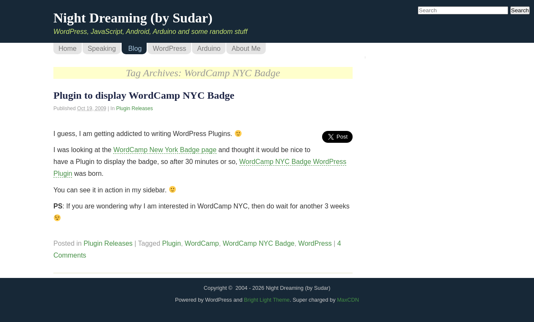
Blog (135, 48)
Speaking (102, 48)
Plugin (171, 243)
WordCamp (202, 243)
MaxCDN (348, 300)
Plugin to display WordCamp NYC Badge (143, 95)
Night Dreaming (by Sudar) (132, 17)
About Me (245, 48)
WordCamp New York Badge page (164, 149)
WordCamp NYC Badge (258, 243)
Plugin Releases (134, 108)
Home (67, 48)
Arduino (208, 48)
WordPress (169, 48)
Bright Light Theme (267, 300)
